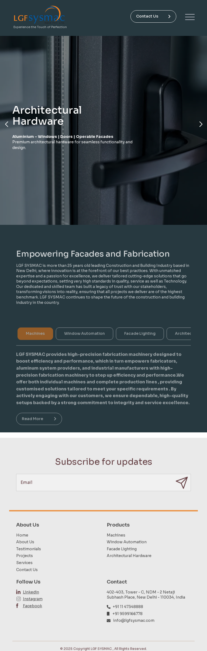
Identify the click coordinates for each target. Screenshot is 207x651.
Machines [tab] (35, 344)
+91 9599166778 (127, 626)
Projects (24, 568)
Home (22, 547)
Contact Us (153, 16)
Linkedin (31, 604)
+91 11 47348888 (128, 619)
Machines (116, 547)
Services (24, 575)
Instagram (33, 611)
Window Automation (127, 554)
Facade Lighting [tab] (140, 344)
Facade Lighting (122, 561)
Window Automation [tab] (84, 344)
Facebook (32, 618)
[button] (6, 124)
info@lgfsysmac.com (133, 633)
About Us (25, 554)
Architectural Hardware (129, 568)
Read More (39, 429)
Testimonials (28, 561)
